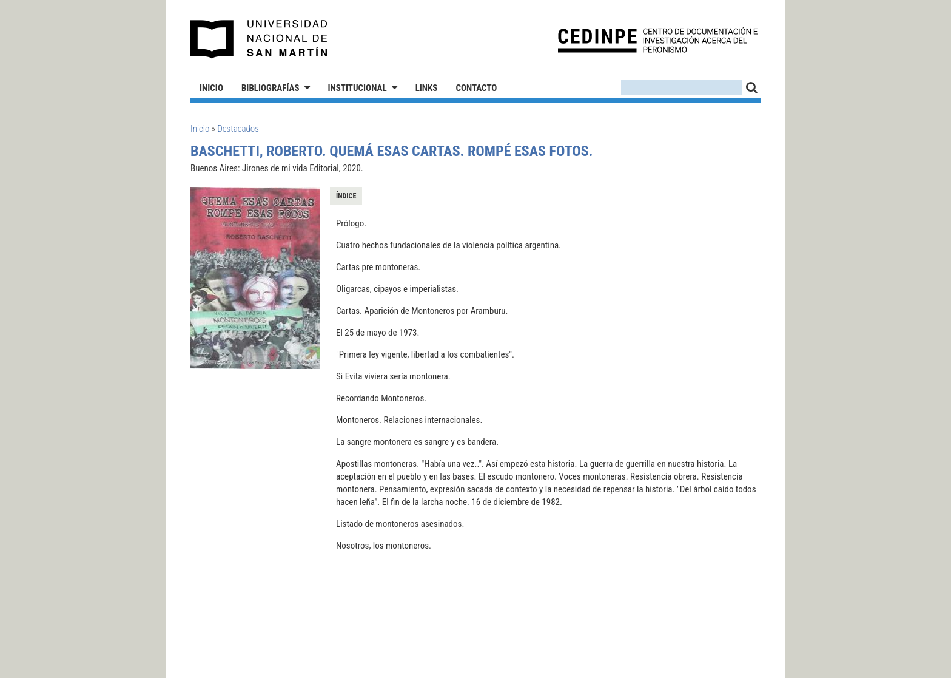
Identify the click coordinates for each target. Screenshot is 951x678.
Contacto (476, 88)
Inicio (211, 88)
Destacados (238, 128)
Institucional (357, 88)
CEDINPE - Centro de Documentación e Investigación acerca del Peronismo (658, 40)
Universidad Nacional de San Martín (259, 39)
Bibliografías (270, 88)
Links (426, 88)
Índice (346, 196)
